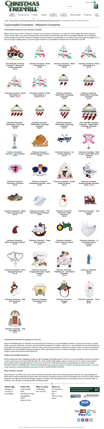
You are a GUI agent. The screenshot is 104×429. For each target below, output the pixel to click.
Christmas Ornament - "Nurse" (89, 271)
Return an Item (25, 400)
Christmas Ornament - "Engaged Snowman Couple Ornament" (39, 271)
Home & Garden (76, 15)
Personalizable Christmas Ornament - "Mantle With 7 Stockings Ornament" (89, 124)
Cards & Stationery (64, 15)
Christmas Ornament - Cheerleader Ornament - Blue (39, 182)
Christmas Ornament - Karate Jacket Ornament (64, 182)
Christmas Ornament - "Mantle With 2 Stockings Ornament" (64, 95)
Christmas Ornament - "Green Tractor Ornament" (64, 241)
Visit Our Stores (57, 396)
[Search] (80, 6)
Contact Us (9, 391)
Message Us (9, 389)
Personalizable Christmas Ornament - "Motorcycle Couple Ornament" (15, 65)
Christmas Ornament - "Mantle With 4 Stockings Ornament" (15, 124)
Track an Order (25, 389)
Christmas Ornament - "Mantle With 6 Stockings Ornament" (64, 124)
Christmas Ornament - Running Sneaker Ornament (89, 182)
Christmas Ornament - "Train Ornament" (89, 212)
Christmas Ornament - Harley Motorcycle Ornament (15, 212)
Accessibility (9, 394)
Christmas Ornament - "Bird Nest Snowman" (15, 300)
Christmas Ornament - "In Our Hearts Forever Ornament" (89, 242)
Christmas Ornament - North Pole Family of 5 (15, 94)
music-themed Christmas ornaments (60, 365)
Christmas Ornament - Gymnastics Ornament (15, 182)
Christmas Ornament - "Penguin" (64, 300)
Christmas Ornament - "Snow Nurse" (89, 300)
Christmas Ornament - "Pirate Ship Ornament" (39, 241)
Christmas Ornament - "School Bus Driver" (40, 300)
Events (54, 398)
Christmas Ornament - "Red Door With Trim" (15, 329)
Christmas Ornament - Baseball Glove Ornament (39, 153)
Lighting (43, 15)
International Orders (27, 394)
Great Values (40, 389)
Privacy (54, 391)
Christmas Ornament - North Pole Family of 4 (89, 64)
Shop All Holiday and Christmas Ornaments (48, 20)
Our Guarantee (57, 389)
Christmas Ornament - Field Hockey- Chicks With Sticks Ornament (89, 154)
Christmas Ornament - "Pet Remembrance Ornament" (40, 212)
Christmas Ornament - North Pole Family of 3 (64, 64)
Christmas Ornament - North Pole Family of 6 (39, 94)
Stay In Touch (41, 391)
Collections (88, 15)
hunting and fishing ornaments (27, 367)
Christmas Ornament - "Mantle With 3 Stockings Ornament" (89, 95)
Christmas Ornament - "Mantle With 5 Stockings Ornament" (39, 124)
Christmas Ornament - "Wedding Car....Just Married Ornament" (64, 271)
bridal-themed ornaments (82, 365)
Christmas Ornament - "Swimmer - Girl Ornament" (15, 153)
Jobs (53, 394)
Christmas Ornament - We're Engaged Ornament (15, 271)
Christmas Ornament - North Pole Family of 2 (39, 64)
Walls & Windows (12, 15)
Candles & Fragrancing (53, 15)
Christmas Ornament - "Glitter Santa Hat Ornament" (15, 241)
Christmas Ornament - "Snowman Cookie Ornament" (64, 212)
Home (6, 20)
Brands (35, 15)
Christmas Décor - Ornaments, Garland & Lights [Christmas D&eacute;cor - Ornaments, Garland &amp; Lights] (22, 20)
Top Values (97, 15)
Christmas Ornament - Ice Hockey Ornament (64, 153)
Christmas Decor (24, 15)
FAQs (22, 391)
